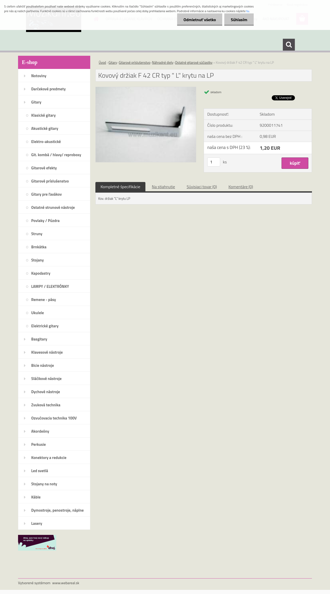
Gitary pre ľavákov (46, 194)
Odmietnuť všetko (199, 20)
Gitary (36, 102)
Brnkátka (38, 247)
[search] (289, 45)
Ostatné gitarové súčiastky (193, 62)
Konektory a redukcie (49, 458)
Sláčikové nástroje (46, 379)
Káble (35, 497)
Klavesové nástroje (47, 352)
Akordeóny (40, 431)
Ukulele (37, 313)
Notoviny (38, 76)
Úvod (102, 62)
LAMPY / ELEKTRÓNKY (50, 286)
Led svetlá (39, 471)
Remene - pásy (43, 300)
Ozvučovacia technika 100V (54, 418)
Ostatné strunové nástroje (53, 207)
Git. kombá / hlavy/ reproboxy (56, 155)
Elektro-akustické (46, 142)
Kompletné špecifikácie (120, 187)
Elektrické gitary (45, 326)
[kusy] (213, 162)
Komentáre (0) (240, 187)
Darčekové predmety (48, 89)
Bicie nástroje (42, 365)
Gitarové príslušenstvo (50, 181)
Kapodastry (40, 273)
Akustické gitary (44, 128)
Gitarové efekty (44, 168)
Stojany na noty (44, 484)
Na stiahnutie (163, 187)
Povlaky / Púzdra (45, 221)
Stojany (37, 260)
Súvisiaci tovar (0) (202, 187)
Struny (36, 234)
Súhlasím (239, 20)
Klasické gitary (43, 115)
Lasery (36, 523)
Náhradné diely (162, 62)
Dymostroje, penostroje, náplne (57, 510)
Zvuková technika (45, 405)
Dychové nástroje (45, 392)
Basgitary (39, 339)
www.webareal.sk (65, 582)
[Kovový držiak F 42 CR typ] (146, 89)
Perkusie (38, 444)
